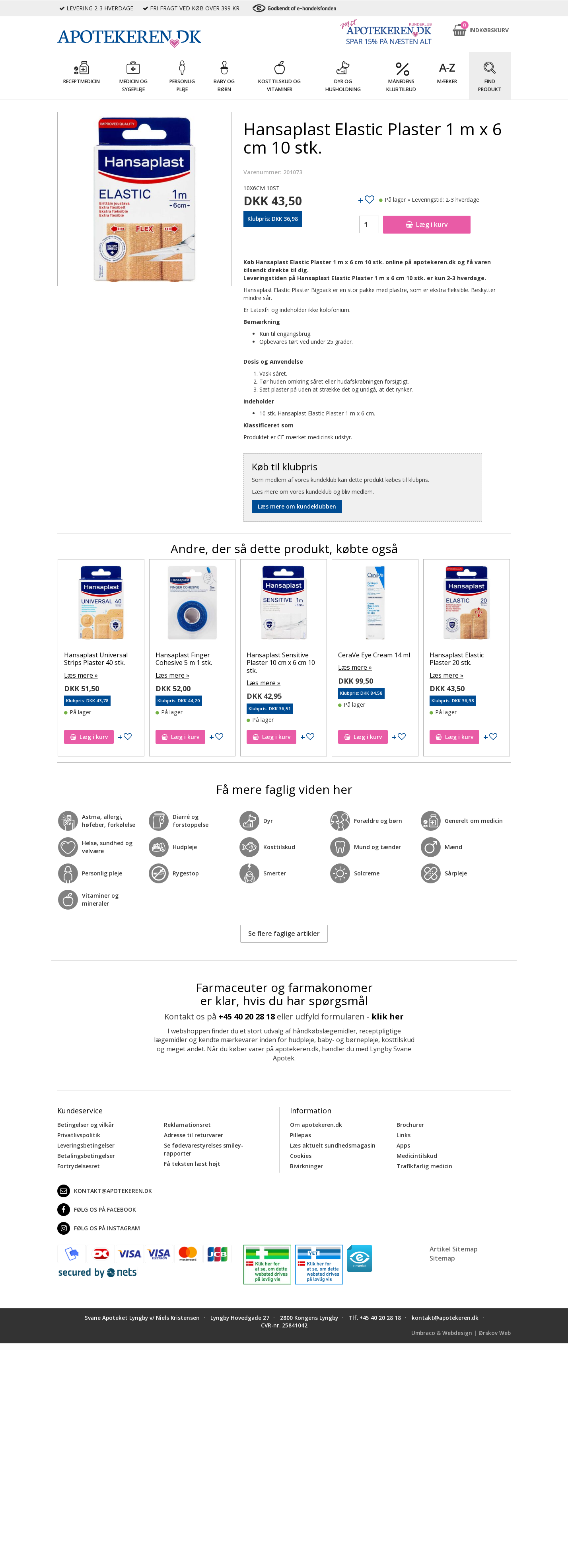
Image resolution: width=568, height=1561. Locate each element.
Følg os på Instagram (98, 1227)
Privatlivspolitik (78, 1134)
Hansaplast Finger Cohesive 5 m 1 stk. (190, 659)
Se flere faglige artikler (284, 932)
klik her (388, 1015)
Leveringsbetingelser (86, 1144)
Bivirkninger (306, 1165)
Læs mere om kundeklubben (297, 506)
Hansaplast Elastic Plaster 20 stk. (463, 659)
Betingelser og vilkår (85, 1124)
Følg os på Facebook (96, 1208)
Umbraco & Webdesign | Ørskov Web (461, 1332)
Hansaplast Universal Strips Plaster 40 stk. (102, 659)
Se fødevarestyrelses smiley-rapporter (203, 1148)
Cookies (300, 1155)
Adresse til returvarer (193, 1134)
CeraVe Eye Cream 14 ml (381, 655)
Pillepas (300, 1134)
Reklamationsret (187, 1124)
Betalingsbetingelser (86, 1155)
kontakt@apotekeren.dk (104, 1190)
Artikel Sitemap (454, 1248)
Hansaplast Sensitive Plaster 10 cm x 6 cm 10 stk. (288, 662)
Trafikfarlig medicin (424, 1165)
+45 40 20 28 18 (246, 1015)
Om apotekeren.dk (316, 1124)
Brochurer (410, 1124)
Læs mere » (86, 674)
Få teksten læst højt (192, 1163)
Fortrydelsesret (78, 1165)
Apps (403, 1144)
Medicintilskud (417, 1155)
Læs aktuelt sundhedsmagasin (332, 1144)
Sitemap (442, 1257)
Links (403, 1134)
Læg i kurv (427, 224)
